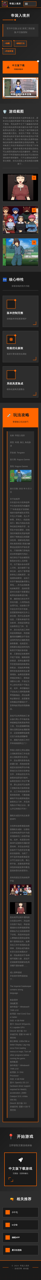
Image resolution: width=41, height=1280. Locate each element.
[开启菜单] (30, 3)
